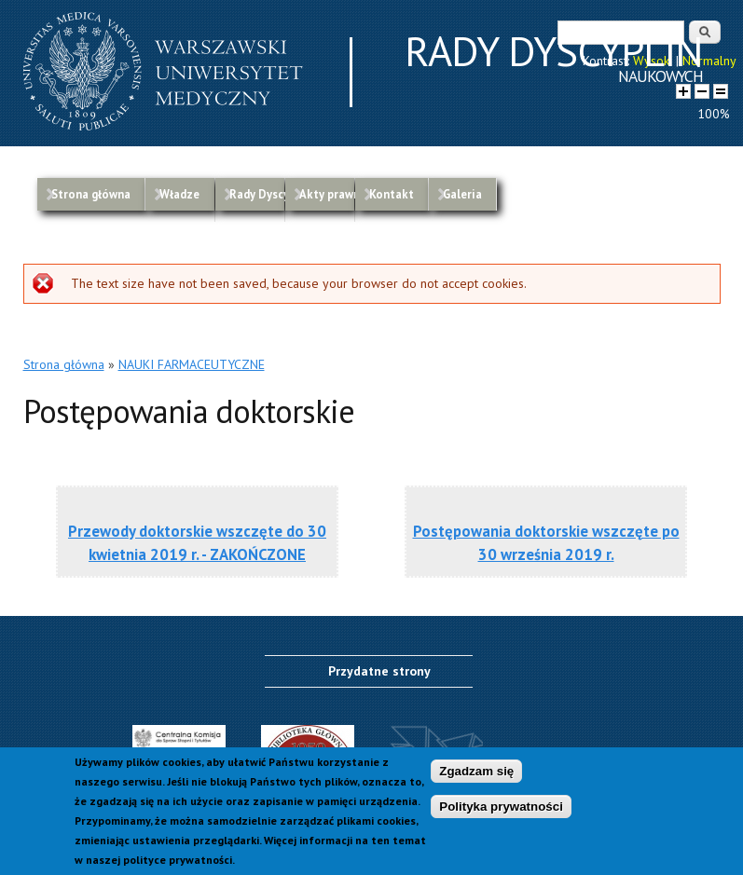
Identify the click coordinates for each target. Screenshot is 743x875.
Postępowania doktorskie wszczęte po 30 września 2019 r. (546, 543)
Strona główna (91, 193)
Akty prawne (326, 193)
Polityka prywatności (501, 813)
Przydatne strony (379, 671)
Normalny (709, 60)
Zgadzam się (476, 778)
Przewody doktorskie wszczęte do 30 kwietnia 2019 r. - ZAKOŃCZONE (197, 543)
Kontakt (391, 193)
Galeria (462, 193)
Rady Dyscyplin (256, 193)
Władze (179, 193)
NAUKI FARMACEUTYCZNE (191, 364)
